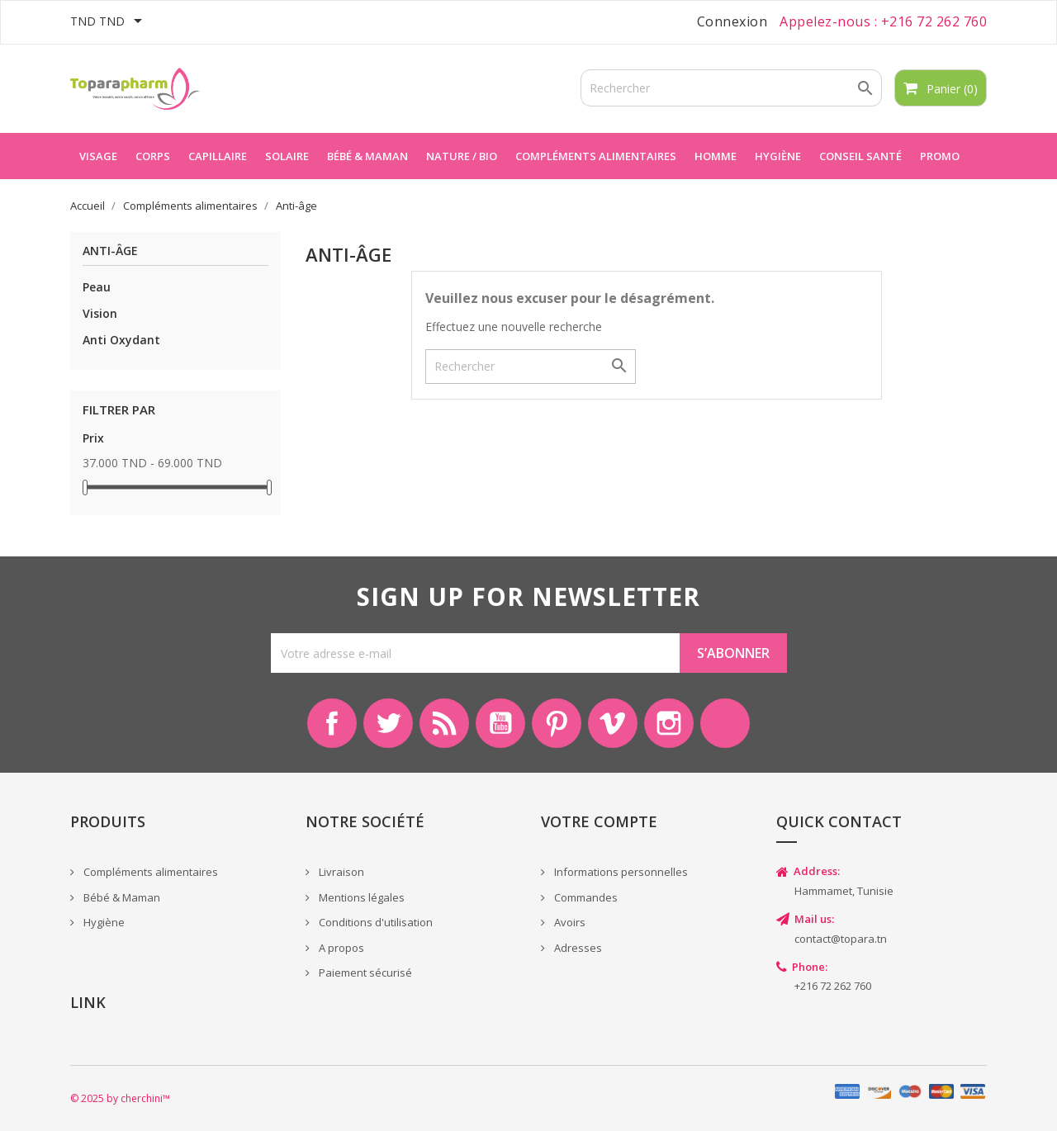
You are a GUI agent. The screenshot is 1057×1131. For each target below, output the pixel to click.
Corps (152, 156)
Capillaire (217, 156)
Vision (100, 313)
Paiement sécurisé (364, 972)
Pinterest (556, 723)
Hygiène (778, 156)
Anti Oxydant (121, 340)
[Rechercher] (731, 87)
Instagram (669, 723)
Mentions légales (360, 897)
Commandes (585, 897)
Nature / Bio (461, 156)
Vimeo (613, 723)
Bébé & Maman (120, 897)
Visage (98, 156)
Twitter (388, 723)
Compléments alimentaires (595, 156)
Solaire (287, 156)
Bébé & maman (367, 156)
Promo (940, 156)
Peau (97, 287)
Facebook (332, 723)
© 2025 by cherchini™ (120, 1098)
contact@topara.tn (840, 938)
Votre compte (599, 821)
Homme (715, 156)
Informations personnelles (620, 871)
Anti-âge (110, 251)
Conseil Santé (860, 156)
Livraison (340, 871)
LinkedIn (725, 723)
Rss (444, 723)
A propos (340, 947)
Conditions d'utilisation (374, 922)
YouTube (500, 723)
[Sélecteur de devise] (109, 22)
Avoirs (568, 922)
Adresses (577, 947)
